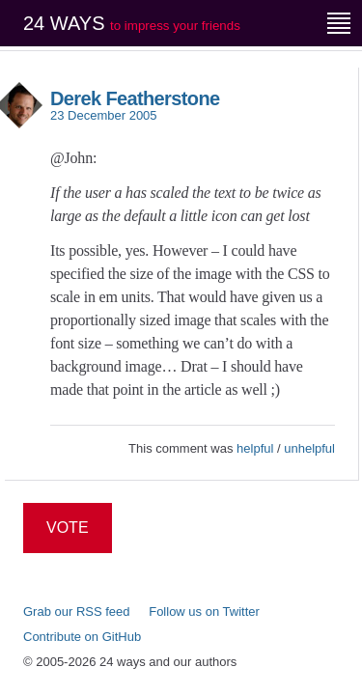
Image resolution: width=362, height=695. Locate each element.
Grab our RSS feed (76, 611)
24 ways (131, 23)
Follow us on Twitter (204, 611)
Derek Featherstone (135, 98)
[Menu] (339, 23)
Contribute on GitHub (82, 636)
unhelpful (309, 448)
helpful (255, 448)
